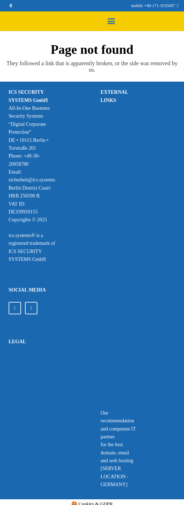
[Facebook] (31, 308)
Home (15, 413)
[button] (10, 5)
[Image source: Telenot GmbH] (119, 308)
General (16, 389)
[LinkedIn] (15, 308)
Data (13, 357)
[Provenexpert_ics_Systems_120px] (24, 468)
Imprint (16, 349)
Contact (16, 405)
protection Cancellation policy (21, 374)
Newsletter (19, 397)
